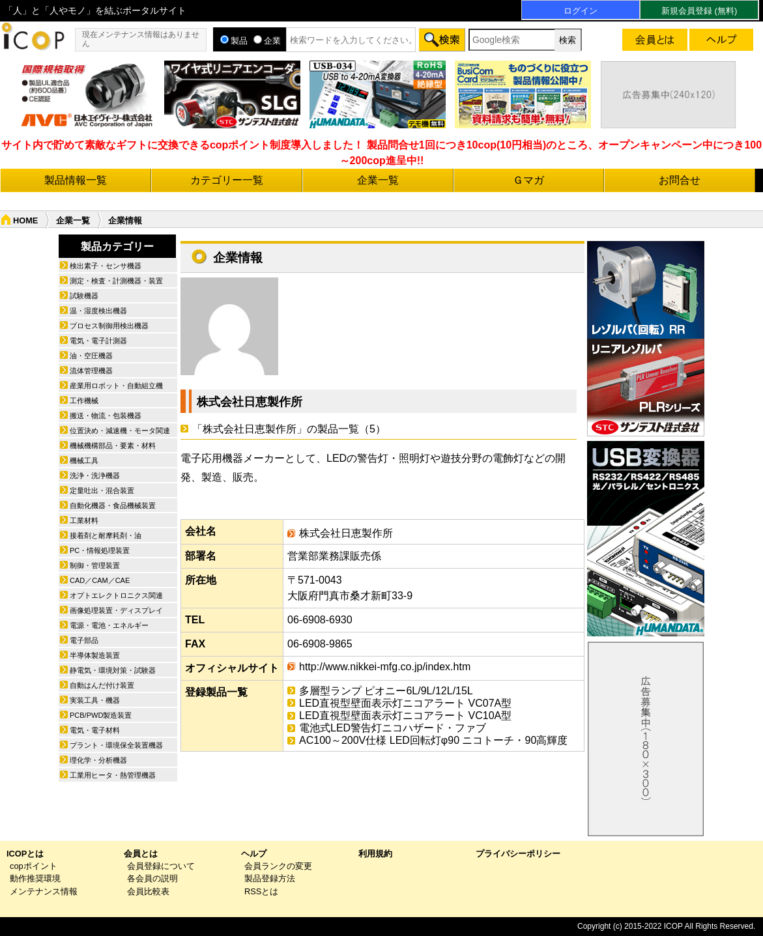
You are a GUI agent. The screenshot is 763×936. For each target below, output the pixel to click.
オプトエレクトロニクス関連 (116, 595)
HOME (25, 220)
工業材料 (84, 520)
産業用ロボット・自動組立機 (116, 386)
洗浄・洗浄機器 (95, 475)
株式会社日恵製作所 (249, 401)
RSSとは (261, 891)
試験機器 (84, 296)
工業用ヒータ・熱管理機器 (113, 775)
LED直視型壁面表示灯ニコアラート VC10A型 (405, 715)
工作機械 (84, 400)
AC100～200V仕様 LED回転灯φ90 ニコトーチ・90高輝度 (433, 740)
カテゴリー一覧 (226, 180)
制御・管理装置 (95, 565)
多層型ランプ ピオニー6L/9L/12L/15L (386, 690)
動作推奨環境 (35, 878)
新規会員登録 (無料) (699, 11)
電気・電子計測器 (98, 341)
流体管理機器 (91, 371)
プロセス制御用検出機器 (109, 326)
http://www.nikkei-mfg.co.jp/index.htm (384, 666)
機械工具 (84, 460)
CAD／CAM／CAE (100, 580)
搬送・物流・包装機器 (105, 415)
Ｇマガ (528, 180)
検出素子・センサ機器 (105, 266)
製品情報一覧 (75, 180)
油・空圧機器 (91, 356)
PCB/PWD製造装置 (101, 715)
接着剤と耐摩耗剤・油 (105, 535)
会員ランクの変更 (278, 866)
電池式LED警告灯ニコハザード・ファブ (392, 727)
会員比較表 (148, 891)
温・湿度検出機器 (98, 311)
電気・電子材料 (95, 730)
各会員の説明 (152, 878)
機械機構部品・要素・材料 (113, 445)
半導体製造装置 (95, 655)
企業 (267, 41)
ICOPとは (25, 853)
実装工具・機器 (95, 700)
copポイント (33, 866)
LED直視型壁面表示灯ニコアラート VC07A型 (405, 703)
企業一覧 (378, 180)
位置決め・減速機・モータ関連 (120, 430)
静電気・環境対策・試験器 (113, 670)
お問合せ (679, 180)
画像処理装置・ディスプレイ (116, 610)
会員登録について (161, 866)
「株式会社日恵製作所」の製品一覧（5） (289, 428)
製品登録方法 (269, 878)
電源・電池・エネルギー (109, 625)
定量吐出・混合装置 (102, 490)
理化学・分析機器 (98, 760)
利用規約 (375, 853)
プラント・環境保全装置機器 (116, 745)
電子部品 (84, 640)
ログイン (580, 11)
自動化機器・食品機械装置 (113, 505)
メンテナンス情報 (44, 891)
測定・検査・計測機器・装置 (116, 281)
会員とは (141, 853)
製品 (234, 41)
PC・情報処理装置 (100, 550)
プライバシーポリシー (518, 853)
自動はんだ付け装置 (102, 685)
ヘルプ (253, 853)
